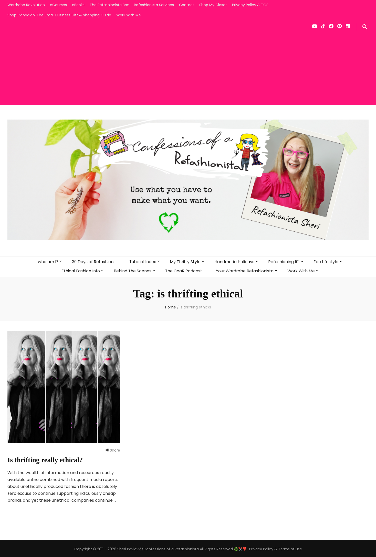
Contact (186, 4)
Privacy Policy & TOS (250, 4)
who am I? (47, 261)
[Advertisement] (188, 69)
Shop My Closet (213, 4)
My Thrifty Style (185, 261)
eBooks (78, 4)
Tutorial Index (142, 261)
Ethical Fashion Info (79, 270)
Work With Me (128, 15)
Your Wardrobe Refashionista (244, 270)
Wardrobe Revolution (26, 4)
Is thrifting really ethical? (46, 459)
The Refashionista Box (109, 4)
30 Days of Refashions (93, 261)
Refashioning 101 (284, 261)
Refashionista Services (154, 4)
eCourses (58, 4)
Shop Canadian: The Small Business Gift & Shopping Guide (59, 15)
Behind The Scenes (132, 270)
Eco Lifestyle (326, 261)
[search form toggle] (364, 27)
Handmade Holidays (235, 261)
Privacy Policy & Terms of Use (275, 547)
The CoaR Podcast (183, 270)
